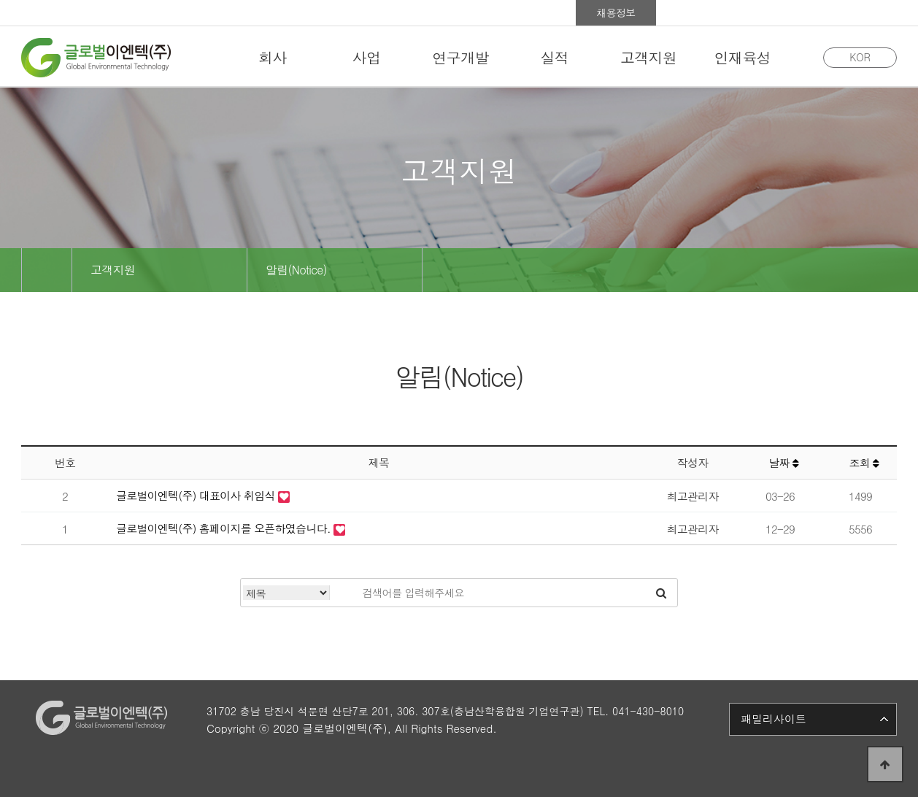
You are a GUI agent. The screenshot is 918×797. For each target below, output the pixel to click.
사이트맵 (856, 12)
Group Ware (776, 12)
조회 (864, 462)
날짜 (783, 462)
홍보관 (696, 12)
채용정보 (616, 12)
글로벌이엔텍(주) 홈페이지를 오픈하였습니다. (224, 528)
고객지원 (112, 269)
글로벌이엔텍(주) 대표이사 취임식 (197, 495)
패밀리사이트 (773, 718)
